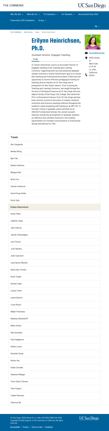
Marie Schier (16, 325)
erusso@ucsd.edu (96, 53)
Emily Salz (15, 200)
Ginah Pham (16, 214)
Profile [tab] (35, 59)
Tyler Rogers (16, 388)
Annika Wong (16, 151)
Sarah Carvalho (17, 367)
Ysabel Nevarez (17, 395)
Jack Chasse (16, 228)
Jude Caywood (17, 256)
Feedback (49, 427)
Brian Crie (15, 179)
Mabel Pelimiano (18, 312)
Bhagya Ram (16, 172)
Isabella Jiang (17, 221)
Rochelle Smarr (17, 353)
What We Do (33, 14)
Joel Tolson (16, 242)
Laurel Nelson (16, 298)
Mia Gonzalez (16, 332)
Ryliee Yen (15, 360)
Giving (42, 20)
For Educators (50, 14)
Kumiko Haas (16, 284)
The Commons (13, 5)
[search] (97, 27)
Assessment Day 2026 (88, 14)
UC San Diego (92, 7)
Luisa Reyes (16, 305)
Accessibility (15, 427)
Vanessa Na (16, 402)
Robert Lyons (16, 346)
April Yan (14, 158)
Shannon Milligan (18, 374)
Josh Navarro (16, 249)
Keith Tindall (16, 277)
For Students (68, 14)
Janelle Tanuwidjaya (19, 235)
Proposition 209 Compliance (22, 20)
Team (37, 32)
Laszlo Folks (16, 291)
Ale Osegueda (17, 144)
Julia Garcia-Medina (19, 263)
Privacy (26, 427)
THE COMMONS (15, 32)
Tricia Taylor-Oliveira (19, 381)
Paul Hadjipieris (17, 339)
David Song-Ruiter (18, 193)
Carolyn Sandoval (18, 186)
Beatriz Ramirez (17, 165)
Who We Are (16, 14)
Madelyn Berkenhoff (19, 318)
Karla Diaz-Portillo (18, 270)
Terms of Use (37, 427)
